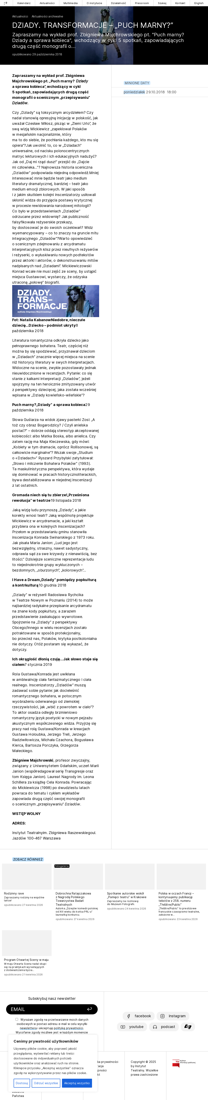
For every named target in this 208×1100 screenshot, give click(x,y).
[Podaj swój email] (40, 1009)
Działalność (118, 3)
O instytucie (94, 3)
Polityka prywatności (103, 1061)
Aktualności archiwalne (47, 16)
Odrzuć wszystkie (46, 1083)
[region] (53, 1063)
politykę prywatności (68, 1028)
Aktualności (47, 3)
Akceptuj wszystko (77, 1083)
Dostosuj (22, 1083)
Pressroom (142, 3)
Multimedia (71, 3)
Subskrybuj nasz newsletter (52, 998)
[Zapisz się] (82, 1009)
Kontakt (180, 3)
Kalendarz (24, 3)
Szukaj (162, 3)
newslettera (28, 1028)
